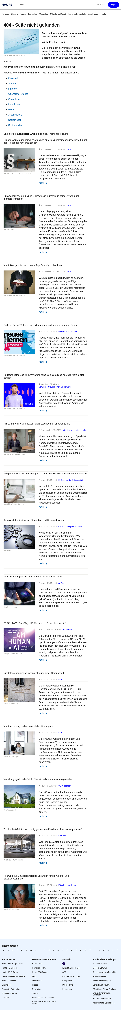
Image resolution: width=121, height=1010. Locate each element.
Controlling (14, 99)
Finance (12, 88)
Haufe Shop (68, 66)
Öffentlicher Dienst (18, 94)
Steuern (12, 83)
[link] (5, 14)
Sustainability (15, 125)
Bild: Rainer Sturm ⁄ (11, 860)
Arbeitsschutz (15, 114)
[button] (21, 5)
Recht (11, 109)
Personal (13, 78)
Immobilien (14, 104)
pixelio (20, 860)
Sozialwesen (15, 120)
